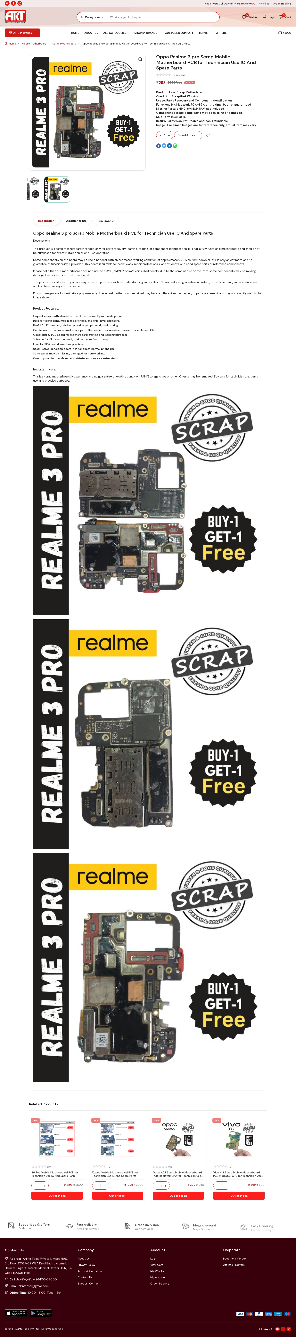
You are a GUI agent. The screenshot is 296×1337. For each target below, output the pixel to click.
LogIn (153, 1258)
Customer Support (179, 33)
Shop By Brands (147, 33)
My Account (158, 1277)
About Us (91, 33)
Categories (22, 32)
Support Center (88, 1283)
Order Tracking (282, 3)
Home (75, 33)
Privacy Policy (86, 1265)
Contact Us (85, 1277)
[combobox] (92, 17)
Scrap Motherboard (64, 43)
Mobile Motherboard (34, 43)
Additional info (76, 221)
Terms (204, 33)
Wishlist (264, 3)
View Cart (156, 1265)
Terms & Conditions (90, 1271)
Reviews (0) (106, 221)
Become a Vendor (234, 1258)
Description (46, 221)
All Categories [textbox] (91, 17)
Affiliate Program (234, 1265)
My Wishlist (157, 1271)
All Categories (116, 33)
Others (222, 33)
